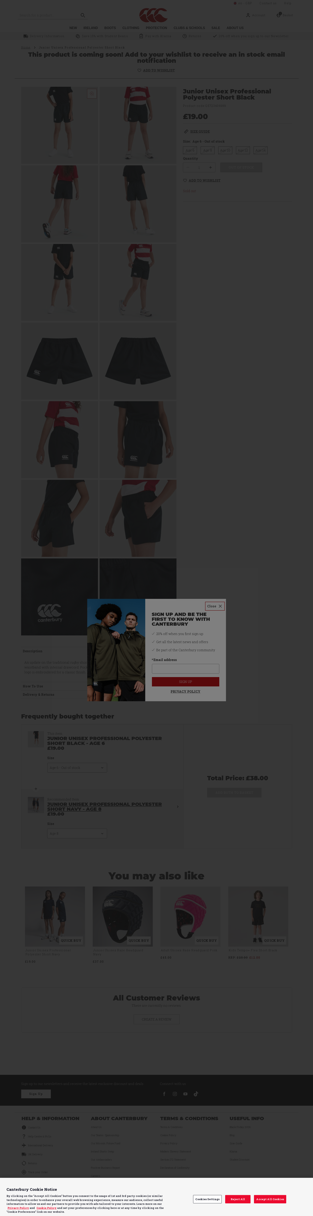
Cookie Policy (47, 1208)
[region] (156, 1197)
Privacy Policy (18, 1208)
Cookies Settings (207, 1199)
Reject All (238, 1199)
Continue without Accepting (294, 1183)
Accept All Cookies (270, 1199)
